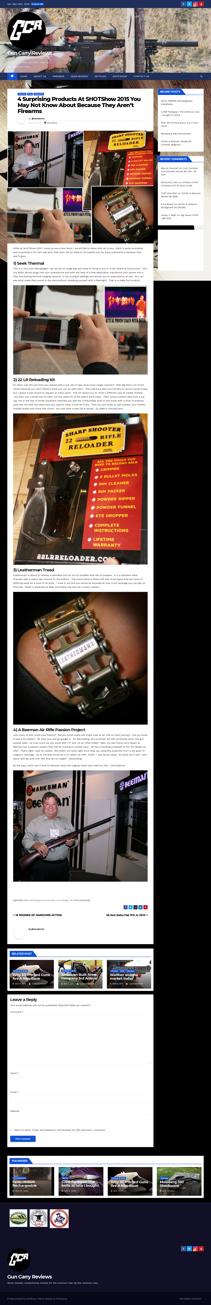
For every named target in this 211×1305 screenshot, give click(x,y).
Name (14, 1073)
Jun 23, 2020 (21, 1191)
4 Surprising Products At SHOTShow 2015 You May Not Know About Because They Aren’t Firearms (79, 105)
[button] (201, 76)
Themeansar (61, 1299)
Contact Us (141, 76)
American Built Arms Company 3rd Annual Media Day (79, 978)
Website (14, 1111)
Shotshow (38, 94)
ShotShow (52, 123)
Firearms (58, 76)
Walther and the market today (124, 977)
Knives (65, 1178)
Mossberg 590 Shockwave (176, 133)
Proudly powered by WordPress (22, 1299)
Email (14, 1092)
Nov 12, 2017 (168, 1191)
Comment (17, 1012)
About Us (40, 76)
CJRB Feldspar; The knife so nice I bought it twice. (80, 1185)
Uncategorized (19, 1178)
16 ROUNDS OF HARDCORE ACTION (37, 915)
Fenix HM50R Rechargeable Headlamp (24, 1185)
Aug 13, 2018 (119, 1191)
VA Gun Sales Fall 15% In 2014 (127, 915)
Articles (100, 76)
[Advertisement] (183, 249)
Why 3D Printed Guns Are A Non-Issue (31, 977)
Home (23, 76)
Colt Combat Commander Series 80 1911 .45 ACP (179, 171)
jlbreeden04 (38, 118)
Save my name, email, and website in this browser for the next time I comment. (59, 1130)
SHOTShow (120, 76)
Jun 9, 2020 (70, 1191)
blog (30, 94)
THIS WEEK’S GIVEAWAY (190, 1299)
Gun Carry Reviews (29, 53)
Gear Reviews (79, 76)
